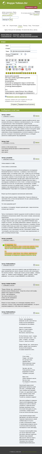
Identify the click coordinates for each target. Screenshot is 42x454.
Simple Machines (32, 451)
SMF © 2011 (25, 451)
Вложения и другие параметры (17, 97)
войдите (11, 13)
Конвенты (36, 14)
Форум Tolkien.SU (17, 3)
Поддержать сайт (31, 7)
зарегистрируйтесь (7, 15)
